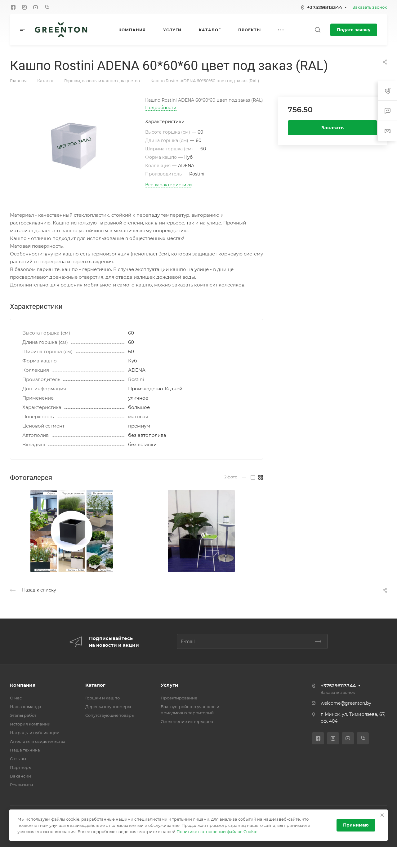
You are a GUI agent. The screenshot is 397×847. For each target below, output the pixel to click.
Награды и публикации (35, 732)
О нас (16, 697)
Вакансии (20, 776)
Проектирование (179, 697)
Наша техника (25, 749)
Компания (22, 685)
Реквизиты (21, 784)
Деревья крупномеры (108, 706)
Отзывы (18, 758)
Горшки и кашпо (102, 697)
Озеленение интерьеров (187, 721)
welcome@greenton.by (346, 703)
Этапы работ (23, 715)
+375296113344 (324, 7)
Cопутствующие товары (110, 715)
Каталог (95, 685)
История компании (30, 723)
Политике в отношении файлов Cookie (216, 831)
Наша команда (25, 706)
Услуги (169, 685)
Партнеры (21, 767)
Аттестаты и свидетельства (37, 741)
